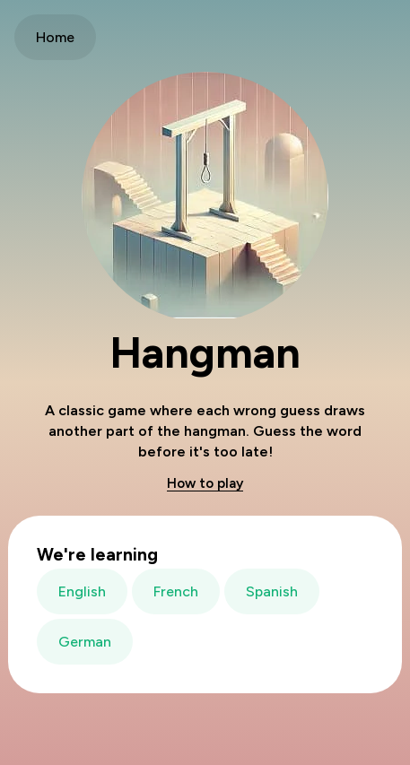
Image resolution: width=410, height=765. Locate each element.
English (82, 591)
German (84, 641)
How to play (205, 483)
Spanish (272, 591)
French (175, 591)
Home (55, 37)
